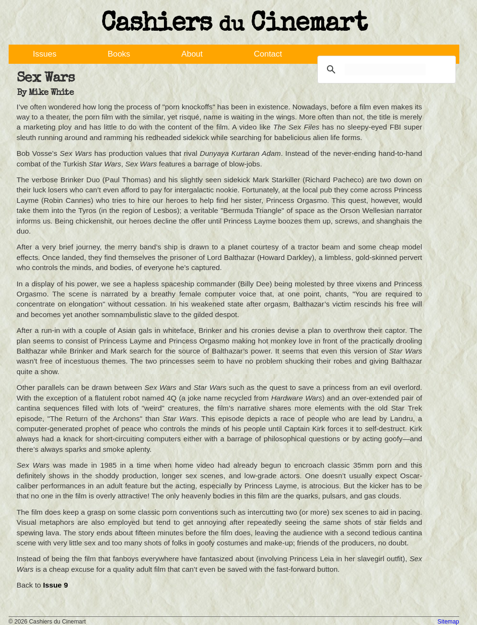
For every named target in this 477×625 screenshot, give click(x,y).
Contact (268, 54)
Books (118, 54)
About (191, 54)
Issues (45, 54)
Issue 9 (55, 585)
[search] (385, 69)
